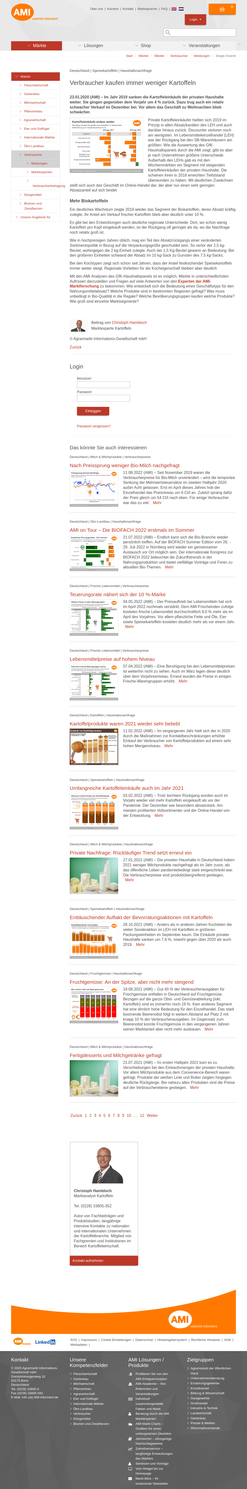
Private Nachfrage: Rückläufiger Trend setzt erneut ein (131, 852)
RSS (73, 1340)
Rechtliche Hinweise (205, 1340)
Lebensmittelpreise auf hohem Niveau (112, 659)
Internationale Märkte (37, 137)
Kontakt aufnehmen (88, 1261)
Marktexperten (39, 172)
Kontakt (128, 9)
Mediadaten (78, 1344)
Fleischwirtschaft (33, 85)
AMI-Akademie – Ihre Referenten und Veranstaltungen (149, 1388)
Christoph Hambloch (129, 323)
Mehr (156, 503)
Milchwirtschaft (32, 102)
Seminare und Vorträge (150, 1463)
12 (142, 1115)
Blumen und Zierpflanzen (30, 206)
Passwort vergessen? (94, 426)
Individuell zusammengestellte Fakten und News (147, 1403)
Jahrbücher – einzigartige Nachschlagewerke (152, 1441)
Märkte (22, 76)
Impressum (89, 1340)
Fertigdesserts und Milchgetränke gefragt (116, 1055)
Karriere (112, 9)
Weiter (152, 1115)
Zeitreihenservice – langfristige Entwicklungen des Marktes (152, 1453)
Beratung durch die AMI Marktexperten (150, 1416)
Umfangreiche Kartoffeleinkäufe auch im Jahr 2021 (127, 788)
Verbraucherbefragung (43, 183)
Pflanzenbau (30, 111)
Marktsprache (147, 9)
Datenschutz (144, 1340)
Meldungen (37, 163)
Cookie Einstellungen (116, 1340)
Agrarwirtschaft (32, 120)
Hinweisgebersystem (172, 1340)
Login (195, 19)
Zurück (76, 347)
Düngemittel (30, 195)
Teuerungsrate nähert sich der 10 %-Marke (118, 594)
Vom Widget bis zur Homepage (147, 1470)
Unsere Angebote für (32, 217)
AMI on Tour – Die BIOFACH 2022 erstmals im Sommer (132, 530)
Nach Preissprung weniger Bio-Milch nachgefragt (124, 465)
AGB (227, 1340)
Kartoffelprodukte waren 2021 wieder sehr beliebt (125, 723)
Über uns (96, 9)
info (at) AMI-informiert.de (40, 1397)
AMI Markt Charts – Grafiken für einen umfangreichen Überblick (151, 1428)
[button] (36, 45)
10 (129, 1115)
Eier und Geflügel (34, 128)
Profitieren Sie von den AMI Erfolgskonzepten (150, 1376)
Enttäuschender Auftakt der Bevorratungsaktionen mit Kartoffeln (141, 917)
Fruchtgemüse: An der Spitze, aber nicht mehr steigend (132, 982)
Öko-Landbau (31, 146)
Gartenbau (29, 94)
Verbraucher (30, 155)
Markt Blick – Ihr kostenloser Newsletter (150, 1480)
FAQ (164, 9)
